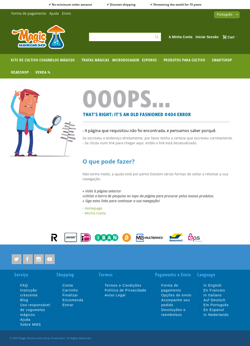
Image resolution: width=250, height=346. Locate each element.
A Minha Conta (180, 37)
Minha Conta (95, 213)
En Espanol (213, 310)
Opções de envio (176, 295)
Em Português (216, 305)
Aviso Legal (115, 295)
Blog (24, 300)
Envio (66, 13)
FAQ (24, 285)
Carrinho (70, 290)
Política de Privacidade (125, 290)
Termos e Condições (123, 285)
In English (212, 285)
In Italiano (212, 295)
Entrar (68, 305)
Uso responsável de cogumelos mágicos (35, 310)
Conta (67, 285)
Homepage (93, 208)
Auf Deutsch (214, 300)
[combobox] (125, 37)
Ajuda (54, 13)
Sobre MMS (30, 324)
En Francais (214, 290)
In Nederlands (216, 315)
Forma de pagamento (28, 13)
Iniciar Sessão (207, 37)
